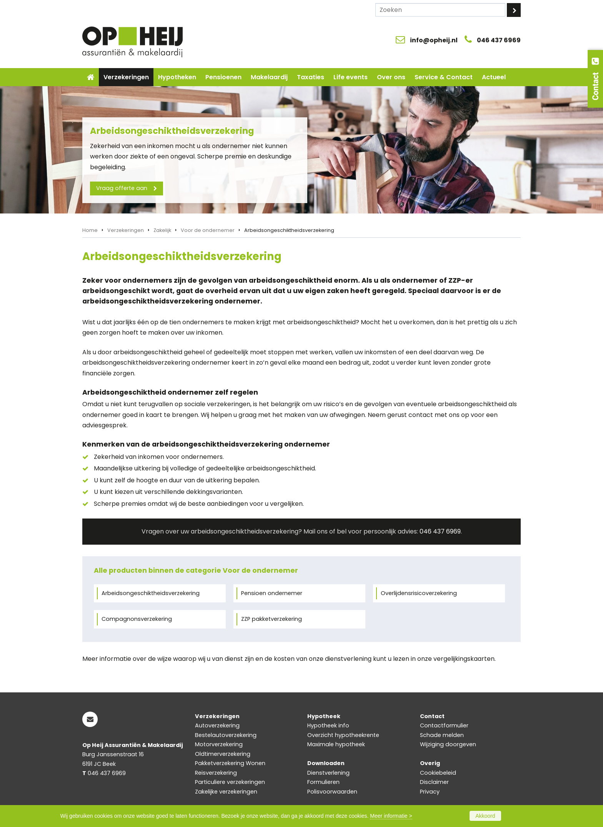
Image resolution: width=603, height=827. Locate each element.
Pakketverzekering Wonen (230, 763)
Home (90, 230)
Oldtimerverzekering (222, 754)
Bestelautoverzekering (226, 735)
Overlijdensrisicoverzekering (419, 593)
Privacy (430, 791)
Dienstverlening (328, 773)
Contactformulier (444, 725)
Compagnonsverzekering (137, 619)
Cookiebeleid (438, 773)
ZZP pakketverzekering (271, 619)
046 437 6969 (499, 40)
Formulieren (323, 782)
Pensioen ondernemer (271, 593)
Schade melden (442, 735)
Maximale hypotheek (336, 744)
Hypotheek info (328, 725)
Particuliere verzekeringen (230, 782)
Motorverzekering (219, 744)
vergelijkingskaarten (464, 658)
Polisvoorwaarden (332, 791)
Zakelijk (162, 230)
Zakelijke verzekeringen (226, 791)
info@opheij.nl (434, 40)
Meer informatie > (391, 816)
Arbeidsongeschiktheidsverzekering (151, 593)
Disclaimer (434, 782)
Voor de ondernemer (208, 230)
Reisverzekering (216, 773)
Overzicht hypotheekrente (343, 735)
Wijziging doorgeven (448, 744)
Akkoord (485, 816)
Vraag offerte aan (121, 188)
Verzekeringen (125, 230)
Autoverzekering (217, 725)
